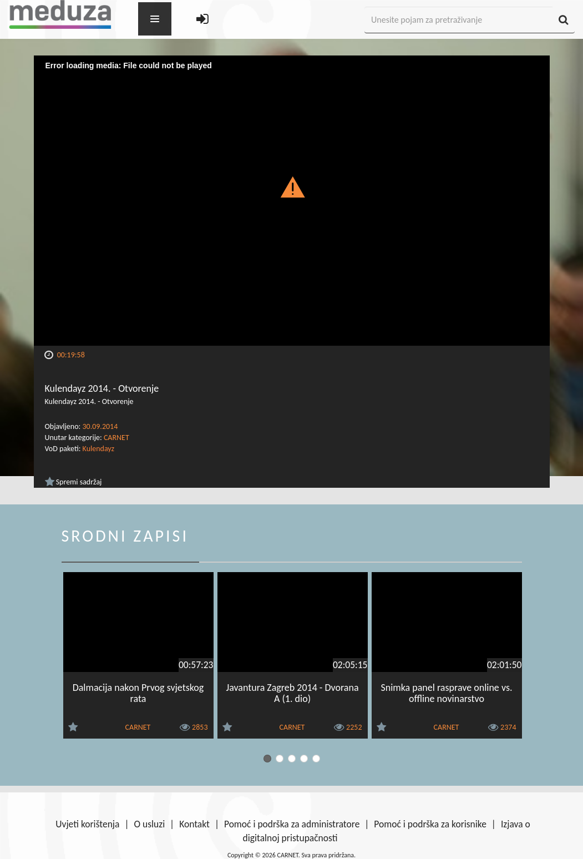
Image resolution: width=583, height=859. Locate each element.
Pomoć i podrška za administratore (291, 824)
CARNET (116, 437)
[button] (291, 186)
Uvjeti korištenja (87, 824)
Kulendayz (99, 448)
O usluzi (149, 824)
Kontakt (194, 824)
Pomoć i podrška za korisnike (430, 824)
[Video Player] (292, 200)
